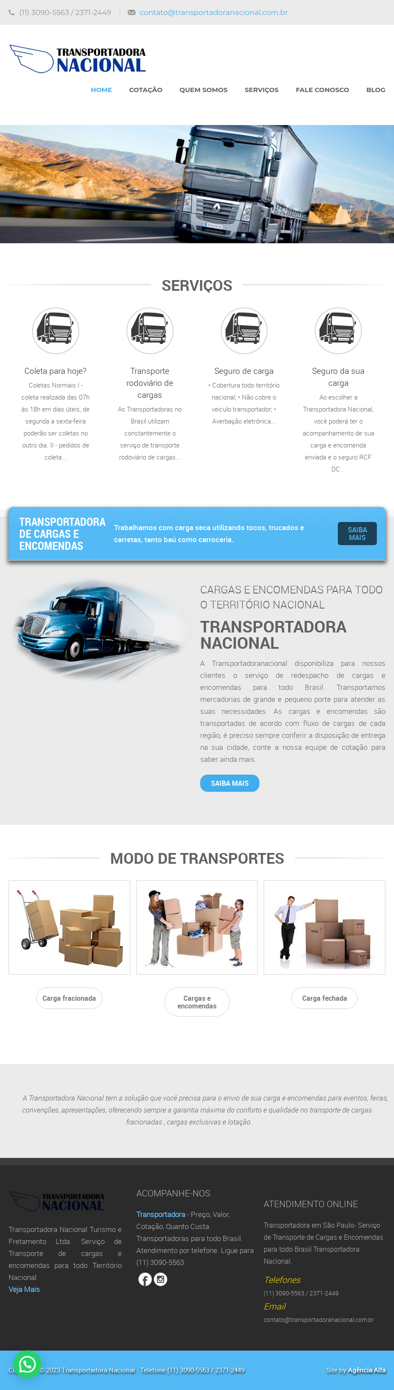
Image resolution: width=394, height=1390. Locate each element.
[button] (13, 1369)
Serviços (262, 90)
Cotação (145, 90)
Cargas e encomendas (197, 1002)
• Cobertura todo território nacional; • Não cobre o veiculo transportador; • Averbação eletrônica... (244, 366)
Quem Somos (204, 90)
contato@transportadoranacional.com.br (214, 12)
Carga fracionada (69, 998)
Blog (375, 90)
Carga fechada (324, 998)
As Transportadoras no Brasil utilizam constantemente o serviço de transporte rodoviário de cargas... (150, 384)
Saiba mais (357, 533)
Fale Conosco (322, 90)
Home (101, 90)
